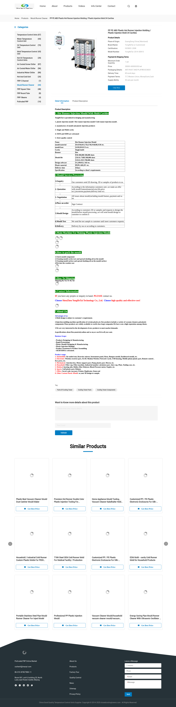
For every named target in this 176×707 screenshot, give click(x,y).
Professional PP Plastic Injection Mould (68, 617)
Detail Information (62, 101)
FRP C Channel (29, 81)
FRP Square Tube (29, 89)
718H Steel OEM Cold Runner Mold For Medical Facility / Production (69, 558)
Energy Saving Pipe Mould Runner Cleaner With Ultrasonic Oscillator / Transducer (145, 617)
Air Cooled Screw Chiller (29, 64)
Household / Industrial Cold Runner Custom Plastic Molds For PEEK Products (31, 559)
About (54, 6)
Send (128, 694)
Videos (81, 6)
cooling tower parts (84, 390)
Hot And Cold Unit (29, 77)
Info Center (96, 6)
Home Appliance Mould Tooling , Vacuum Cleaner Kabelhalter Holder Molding (107, 500)
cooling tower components (106, 390)
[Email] (143, 677)
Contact (111, 6)
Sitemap (73, 689)
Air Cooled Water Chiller (29, 68)
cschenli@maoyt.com (23, 667)
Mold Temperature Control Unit (29, 53)
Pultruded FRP (29, 102)
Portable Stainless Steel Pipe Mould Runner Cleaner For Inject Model (31, 617)
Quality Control (75, 678)
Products (68, 6)
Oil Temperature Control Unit (29, 46)
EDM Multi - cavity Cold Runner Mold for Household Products (143, 558)
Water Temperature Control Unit (29, 40)
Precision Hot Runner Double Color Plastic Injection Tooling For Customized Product (69, 500)
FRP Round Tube (29, 93)
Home (43, 6)
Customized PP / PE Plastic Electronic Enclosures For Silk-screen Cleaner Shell (143, 500)
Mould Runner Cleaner (29, 85)
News (72, 683)
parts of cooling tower (64, 390)
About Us (73, 661)
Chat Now (116, 88)
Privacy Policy (75, 694)
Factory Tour (74, 672)
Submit (64, 433)
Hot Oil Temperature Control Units (29, 59)
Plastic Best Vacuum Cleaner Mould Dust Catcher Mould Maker (31, 500)
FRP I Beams (29, 97)
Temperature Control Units (29, 35)
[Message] (143, 684)
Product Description (80, 101)
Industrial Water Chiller (29, 72)
